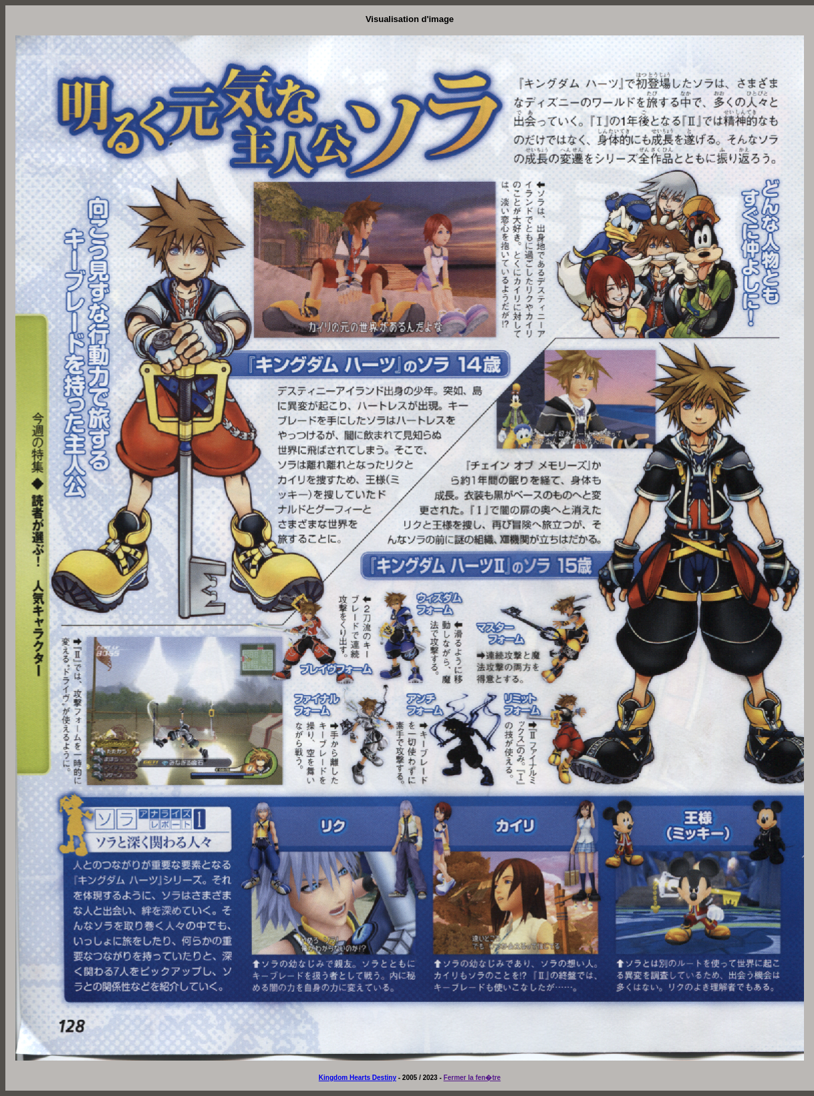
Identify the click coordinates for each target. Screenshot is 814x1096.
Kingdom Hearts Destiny (357, 1077)
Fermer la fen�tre (472, 1077)
